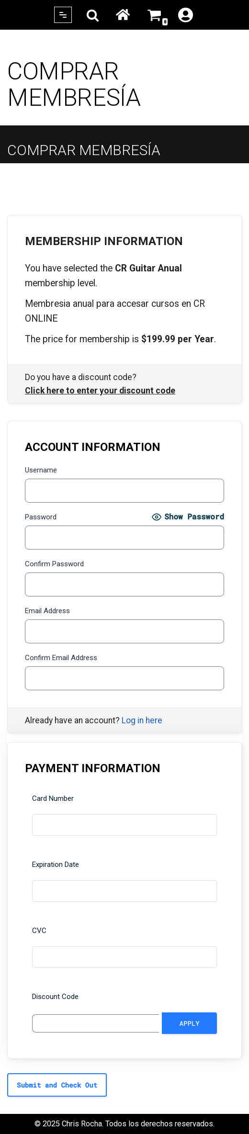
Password (41, 517)
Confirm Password (54, 564)
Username (41, 470)
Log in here (142, 720)
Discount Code (55, 996)
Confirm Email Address (61, 657)
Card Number (53, 798)
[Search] (92, 15)
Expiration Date (55, 864)
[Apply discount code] (189, 1023)
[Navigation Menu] (63, 15)
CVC (39, 930)
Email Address (47, 610)
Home (123, 15)
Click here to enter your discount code (100, 390)
